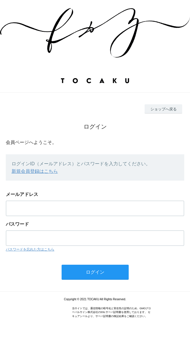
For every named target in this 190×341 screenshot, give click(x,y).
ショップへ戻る (163, 109)
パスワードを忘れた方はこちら (30, 249)
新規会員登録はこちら (35, 171)
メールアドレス (22, 194)
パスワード (17, 224)
